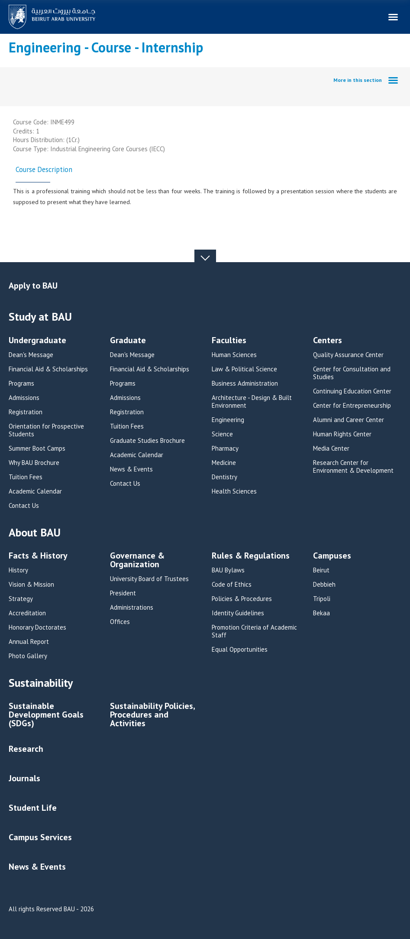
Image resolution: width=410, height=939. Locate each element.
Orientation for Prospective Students (46, 430)
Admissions (24, 398)
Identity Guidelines (238, 613)
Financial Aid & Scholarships (48, 369)
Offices (120, 622)
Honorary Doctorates (37, 627)
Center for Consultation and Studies (352, 373)
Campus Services (40, 837)
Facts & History (38, 556)
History (18, 570)
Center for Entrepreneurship (352, 405)
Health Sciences (234, 491)
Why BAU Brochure (34, 463)
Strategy (21, 599)
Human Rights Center (342, 434)
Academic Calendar (35, 491)
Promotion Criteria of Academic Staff (254, 631)
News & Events (131, 469)
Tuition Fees (25, 477)
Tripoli (321, 599)
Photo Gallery (28, 656)
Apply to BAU (33, 285)
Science (222, 434)
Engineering (228, 420)
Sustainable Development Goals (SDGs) (46, 715)
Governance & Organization (137, 560)
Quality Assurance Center (348, 355)
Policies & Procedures (242, 599)
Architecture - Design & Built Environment (252, 401)
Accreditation (27, 613)
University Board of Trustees (149, 579)
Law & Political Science (244, 369)
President (123, 593)
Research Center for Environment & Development (353, 466)
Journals (24, 778)
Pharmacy (225, 448)
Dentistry (224, 477)
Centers (327, 341)
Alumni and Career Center (348, 420)
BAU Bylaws (228, 570)
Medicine (224, 463)
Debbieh (324, 584)
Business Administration (245, 383)
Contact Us (24, 506)
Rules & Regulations (251, 556)
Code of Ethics (232, 584)
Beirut (321, 570)
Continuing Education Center (352, 391)
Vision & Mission (31, 584)
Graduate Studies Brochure (147, 441)
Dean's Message (31, 355)
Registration (25, 412)
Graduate (128, 341)
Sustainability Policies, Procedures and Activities (152, 715)
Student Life (33, 807)
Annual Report (29, 642)
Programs (21, 383)
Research (26, 748)
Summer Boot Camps (37, 448)
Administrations (131, 607)
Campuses (332, 556)
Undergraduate (37, 341)
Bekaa (321, 613)
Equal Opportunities (240, 649)
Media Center (331, 448)
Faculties (229, 341)
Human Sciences (234, 355)
